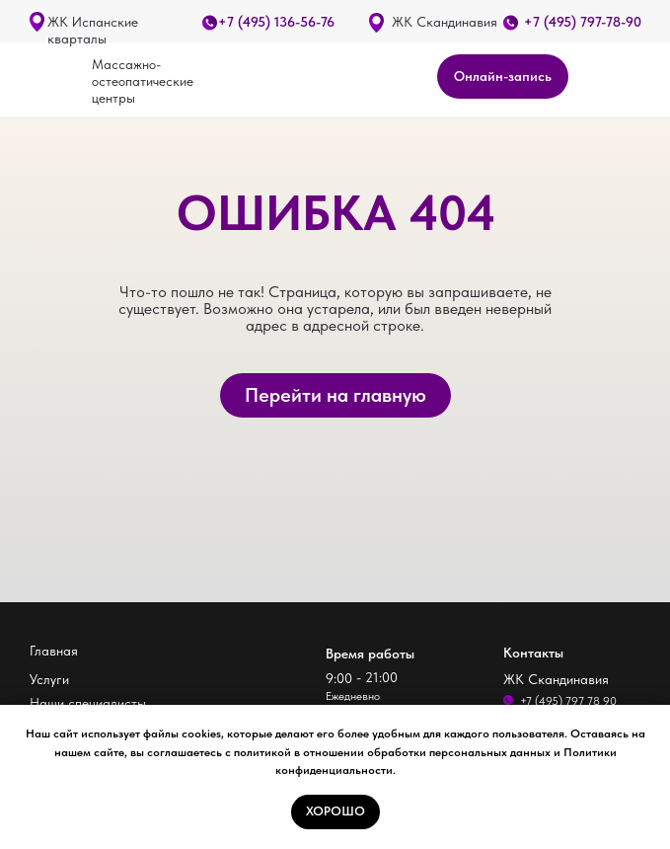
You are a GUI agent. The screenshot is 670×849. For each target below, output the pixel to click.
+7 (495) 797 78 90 (568, 701)
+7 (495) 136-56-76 (276, 22)
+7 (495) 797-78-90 (582, 22)
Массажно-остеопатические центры (142, 81)
